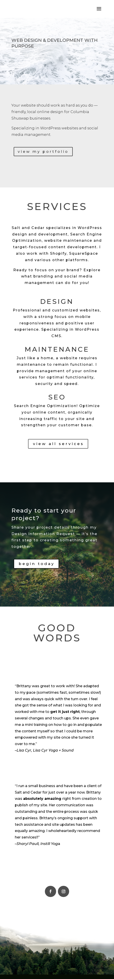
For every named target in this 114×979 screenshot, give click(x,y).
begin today (37, 563)
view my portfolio (43, 151)
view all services (58, 443)
